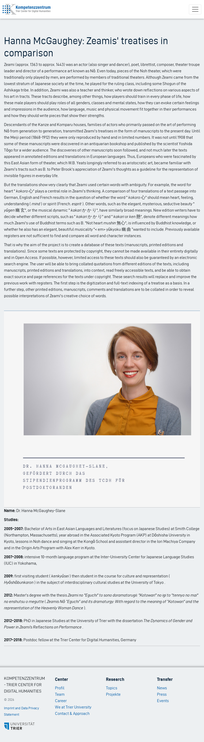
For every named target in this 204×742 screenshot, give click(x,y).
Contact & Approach (72, 713)
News (162, 688)
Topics (111, 688)
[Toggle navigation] (195, 9)
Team (60, 694)
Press (162, 694)
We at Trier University (73, 707)
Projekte (113, 694)
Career (61, 700)
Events (163, 700)
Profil (59, 688)
